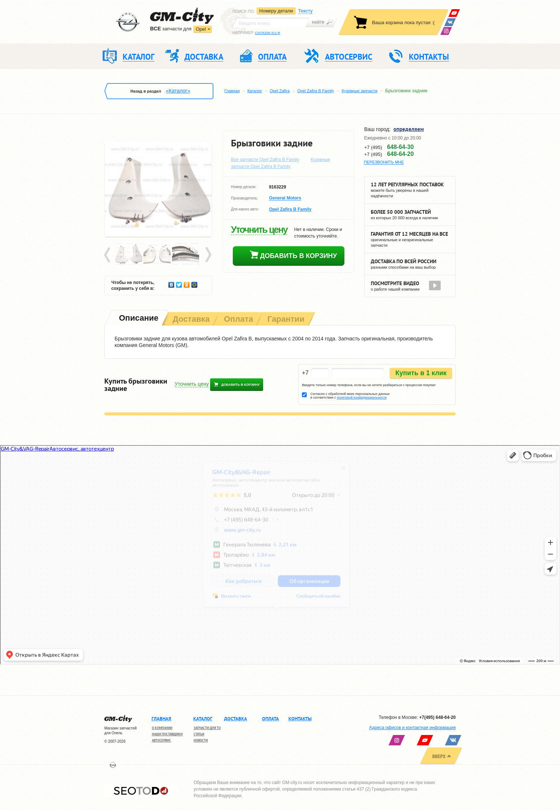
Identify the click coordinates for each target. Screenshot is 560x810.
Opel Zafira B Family (315, 91)
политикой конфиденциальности (362, 397)
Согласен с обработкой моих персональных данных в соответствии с (350, 395)
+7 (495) (389, 147)
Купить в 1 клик (421, 373)
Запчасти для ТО (207, 728)
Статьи (199, 734)
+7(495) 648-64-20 (437, 717)
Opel (201, 29)
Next (208, 255)
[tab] (138, 318)
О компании (162, 728)
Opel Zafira (280, 91)
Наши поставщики (167, 734)
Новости (201, 740)
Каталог (254, 91)
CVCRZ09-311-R (267, 33)
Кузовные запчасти (360, 91)
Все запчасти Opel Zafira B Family (265, 159)
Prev (108, 255)
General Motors (285, 198)
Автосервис (161, 740)
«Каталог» (178, 91)
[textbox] (270, 22)
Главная (232, 91)
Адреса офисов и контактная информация (412, 727)
